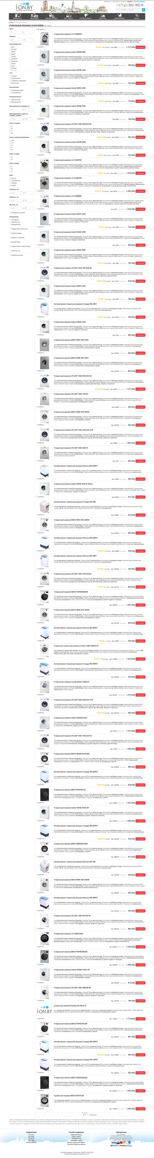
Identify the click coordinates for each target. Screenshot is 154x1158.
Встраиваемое (16, 92)
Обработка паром (17, 255)
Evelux (13, 63)
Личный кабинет (139, 1)
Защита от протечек (17, 237)
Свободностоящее (17, 90)
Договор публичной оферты (76, 1142)
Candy (13, 56)
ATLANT (14, 49)
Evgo (13, 66)
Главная (11, 22)
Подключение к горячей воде (20, 246)
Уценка (129, 1)
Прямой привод (16, 233)
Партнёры (31, 1140)
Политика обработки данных (76, 1144)
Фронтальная (15, 100)
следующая (93, 1115)
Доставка (116, 1)
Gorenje (13, 68)
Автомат (14, 76)
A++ (12, 143)
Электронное (15, 222)
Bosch (13, 54)
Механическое (16, 224)
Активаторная (15, 78)
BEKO (13, 52)
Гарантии (31, 1138)
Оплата (123, 1)
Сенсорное (15, 220)
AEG (12, 47)
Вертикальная (16, 102)
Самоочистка (15, 250)
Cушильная (15, 83)
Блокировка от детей (18, 212)
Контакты (107, 1)
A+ (12, 145)
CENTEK (14, 59)
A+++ (13, 140)
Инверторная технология (19, 229)
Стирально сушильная (18, 80)
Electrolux (14, 61)
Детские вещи (15, 242)
